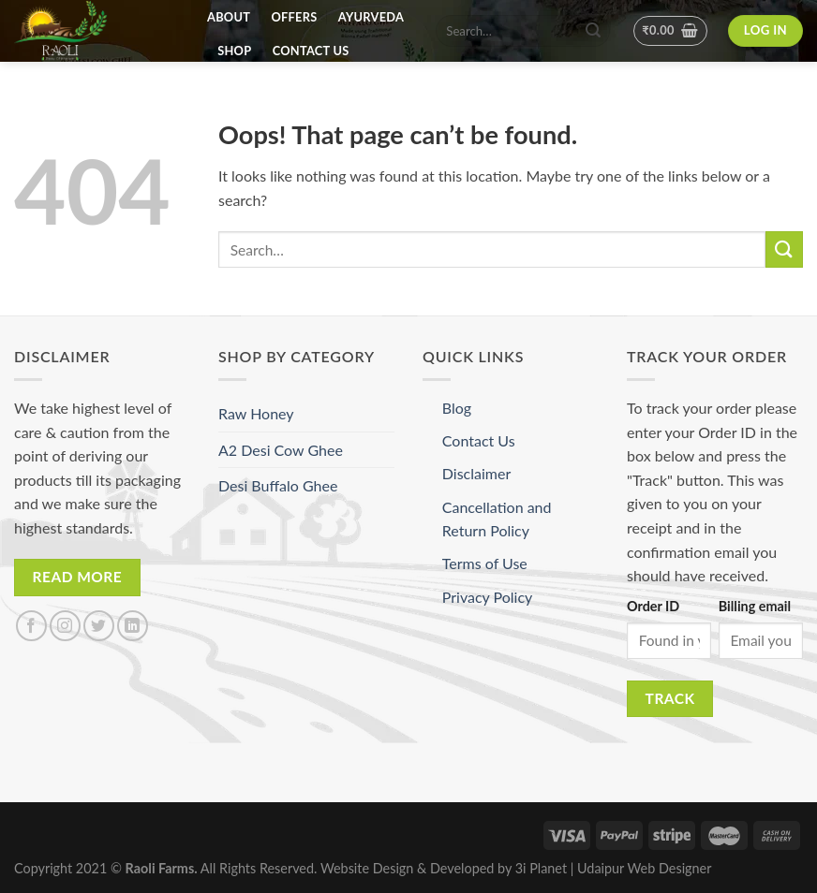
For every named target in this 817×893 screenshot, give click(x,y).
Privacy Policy (487, 597)
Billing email (755, 606)
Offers (295, 16)
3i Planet (543, 868)
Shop (234, 50)
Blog (456, 408)
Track (670, 698)
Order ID (653, 606)
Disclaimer (476, 473)
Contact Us (311, 50)
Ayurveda (371, 16)
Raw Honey (256, 413)
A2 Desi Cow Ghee (280, 450)
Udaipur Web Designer (644, 868)
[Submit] (784, 249)
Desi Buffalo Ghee (277, 485)
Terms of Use (484, 563)
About (228, 16)
